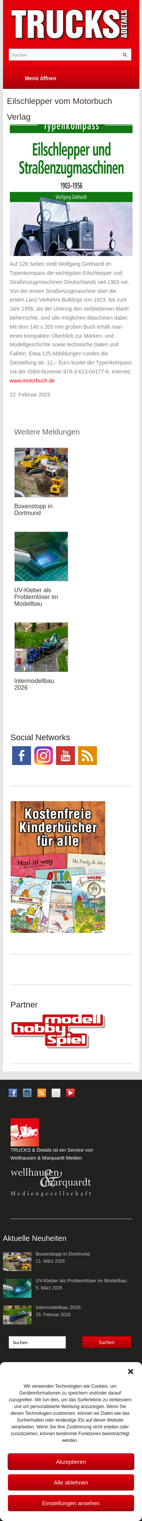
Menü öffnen (40, 78)
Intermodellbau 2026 (58, 1307)
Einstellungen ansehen (71, 1503)
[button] (130, 1371)
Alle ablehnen (71, 1482)
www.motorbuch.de (32, 381)
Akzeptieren (71, 1462)
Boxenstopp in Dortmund (33, 509)
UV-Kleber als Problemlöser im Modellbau (36, 597)
